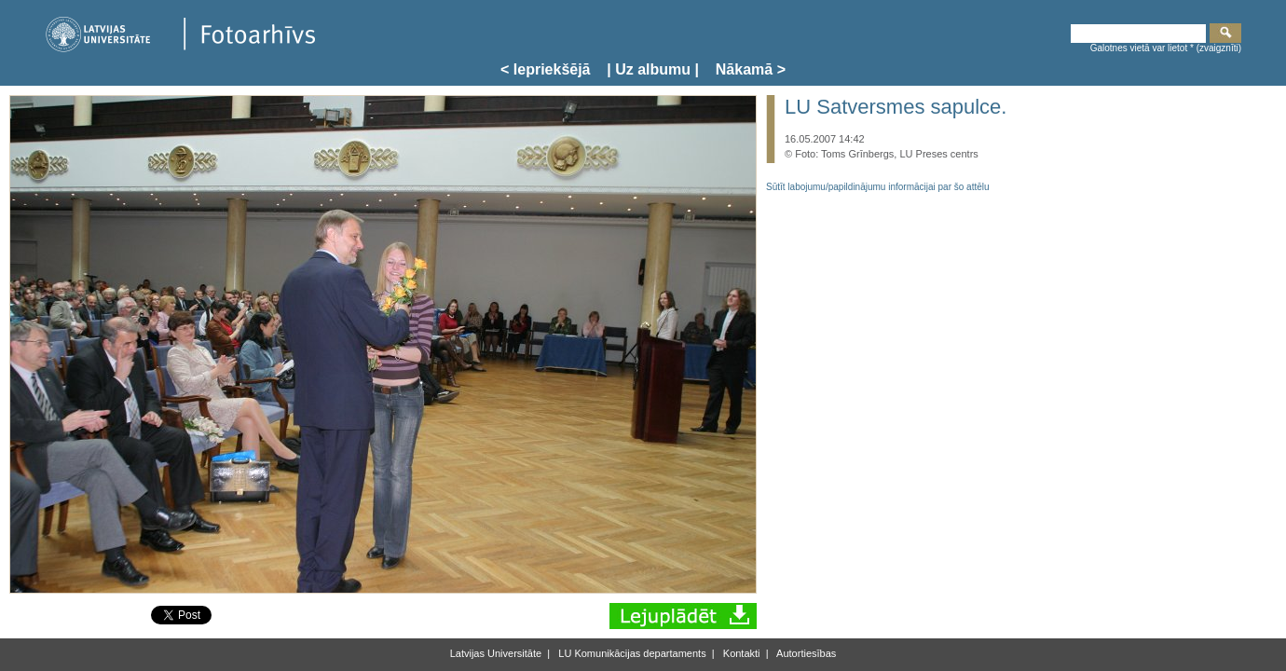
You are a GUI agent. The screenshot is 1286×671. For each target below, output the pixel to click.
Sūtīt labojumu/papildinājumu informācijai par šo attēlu (878, 187)
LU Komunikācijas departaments (630, 653)
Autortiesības (805, 653)
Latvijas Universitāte (495, 653)
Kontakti (740, 653)
